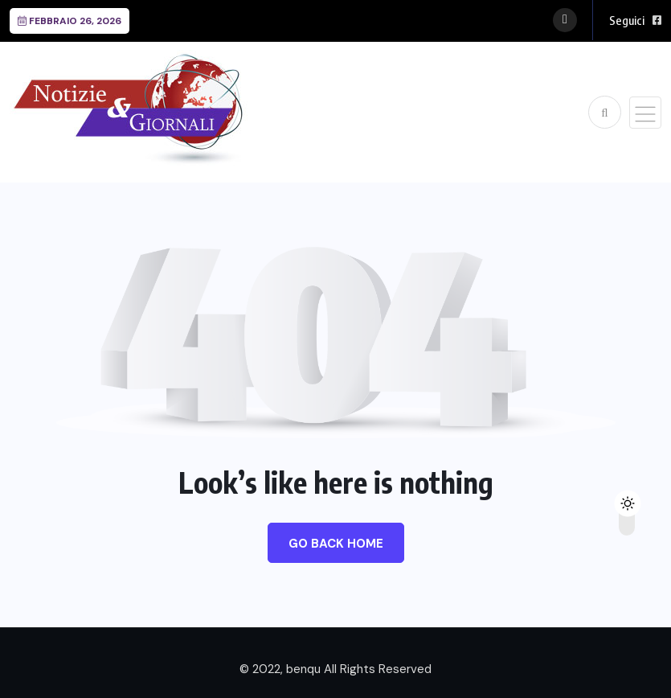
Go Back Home (335, 544)
